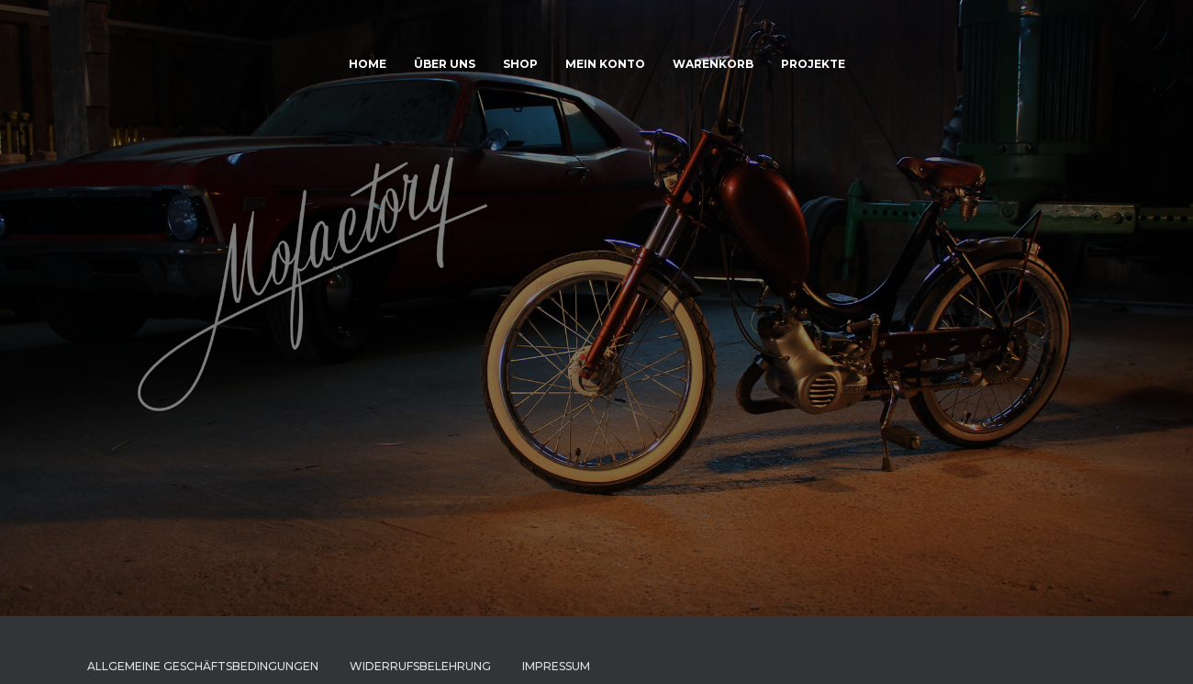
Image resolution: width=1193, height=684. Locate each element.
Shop (520, 64)
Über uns (444, 64)
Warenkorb (713, 64)
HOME (367, 64)
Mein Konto (605, 64)
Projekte (813, 64)
